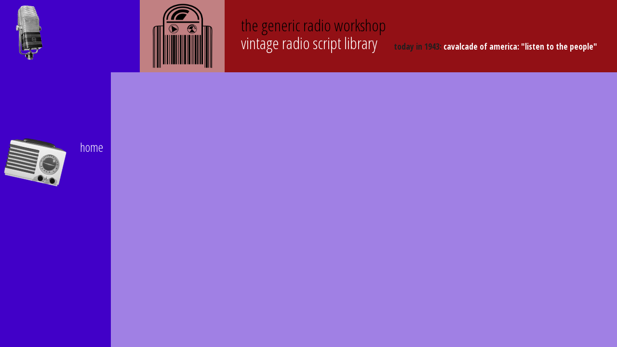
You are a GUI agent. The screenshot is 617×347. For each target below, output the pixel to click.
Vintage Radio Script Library (313, 34)
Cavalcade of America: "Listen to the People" (520, 46)
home (91, 147)
